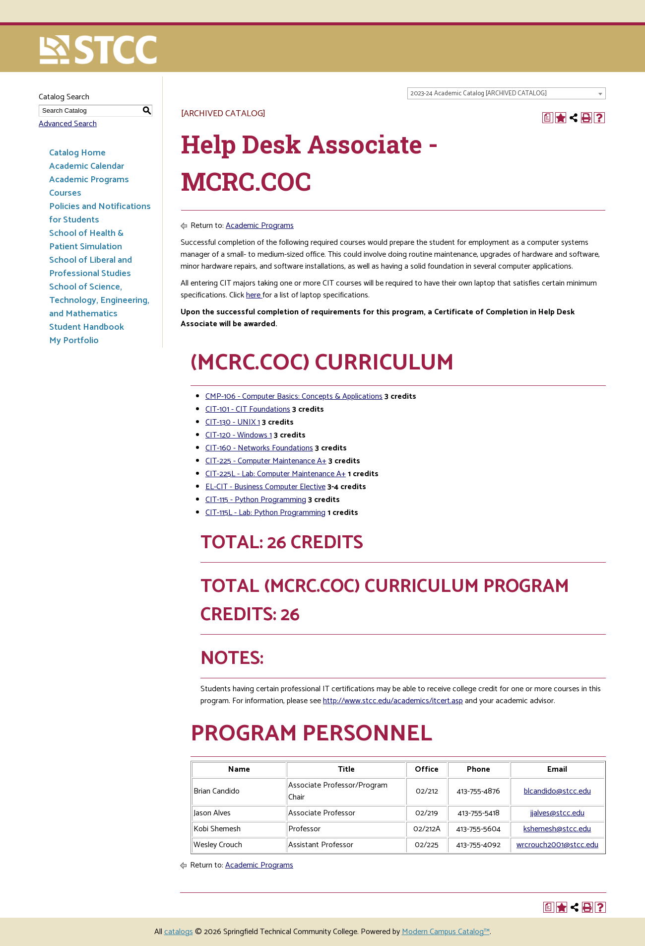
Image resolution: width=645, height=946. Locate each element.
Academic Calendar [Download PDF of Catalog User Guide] (86, 166)
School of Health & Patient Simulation (86, 240)
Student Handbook (86, 327)
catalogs (178, 932)
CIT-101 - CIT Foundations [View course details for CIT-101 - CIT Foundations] (247, 409)
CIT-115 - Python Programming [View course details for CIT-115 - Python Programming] (255, 500)
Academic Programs (89, 179)
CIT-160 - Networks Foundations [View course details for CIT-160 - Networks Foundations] (259, 448)
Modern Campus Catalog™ (446, 932)
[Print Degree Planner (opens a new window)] (547, 117)
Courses (65, 193)
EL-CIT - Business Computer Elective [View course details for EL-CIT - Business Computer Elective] (265, 487)
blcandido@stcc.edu (557, 791)
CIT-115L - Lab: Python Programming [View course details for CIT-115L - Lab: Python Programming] (265, 512)
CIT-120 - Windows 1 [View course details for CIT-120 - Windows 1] (238, 435)
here (254, 295)
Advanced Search (68, 124)
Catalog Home (77, 153)
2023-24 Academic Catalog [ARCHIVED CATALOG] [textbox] (478, 93)
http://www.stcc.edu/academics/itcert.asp (393, 701)
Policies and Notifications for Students (100, 213)
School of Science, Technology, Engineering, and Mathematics (99, 300)
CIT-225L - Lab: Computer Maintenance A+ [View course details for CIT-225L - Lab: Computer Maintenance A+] (275, 474)
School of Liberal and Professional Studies (90, 267)
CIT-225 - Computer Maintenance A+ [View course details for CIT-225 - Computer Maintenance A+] (265, 461)
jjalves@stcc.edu (557, 813)
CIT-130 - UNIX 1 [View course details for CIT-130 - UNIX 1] (232, 422)
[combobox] (506, 93)
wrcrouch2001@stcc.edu (557, 845)
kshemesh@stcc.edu (557, 829)
